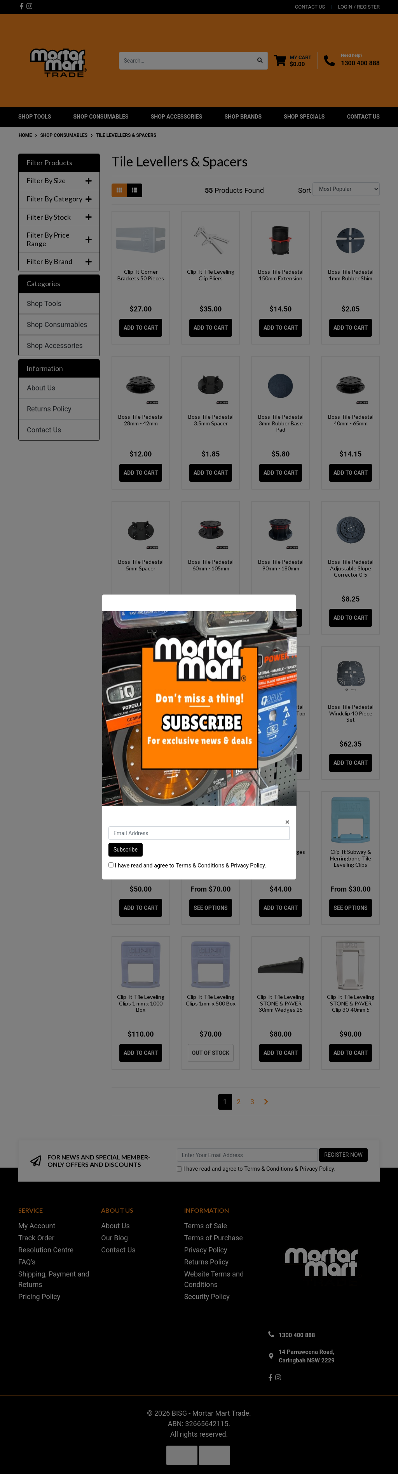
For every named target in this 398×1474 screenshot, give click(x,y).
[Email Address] (199, 833)
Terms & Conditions (200, 865)
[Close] (287, 822)
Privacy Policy (247, 865)
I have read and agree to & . (187, 865)
